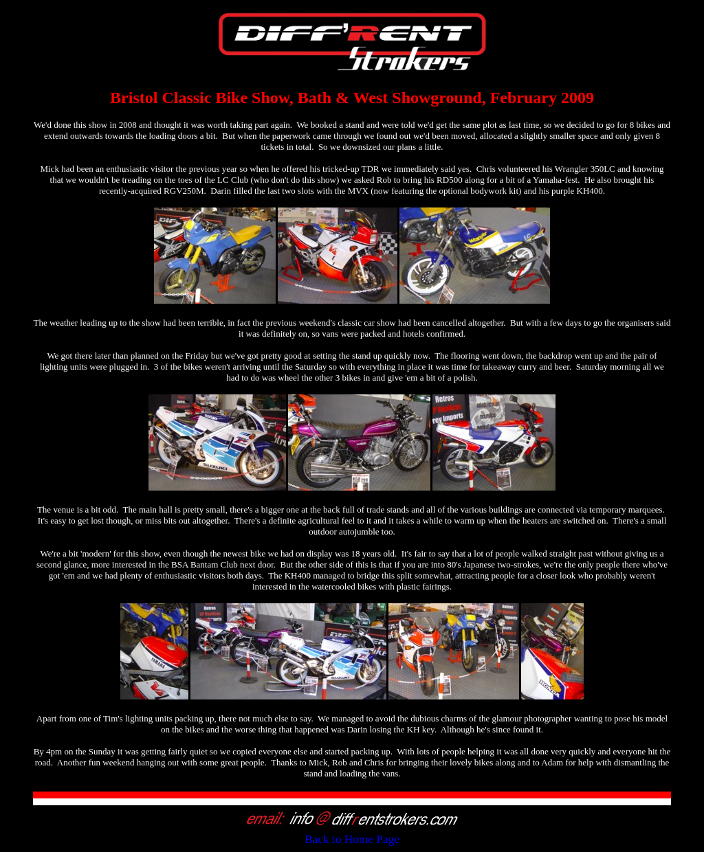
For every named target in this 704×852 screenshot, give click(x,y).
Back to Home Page (352, 839)
